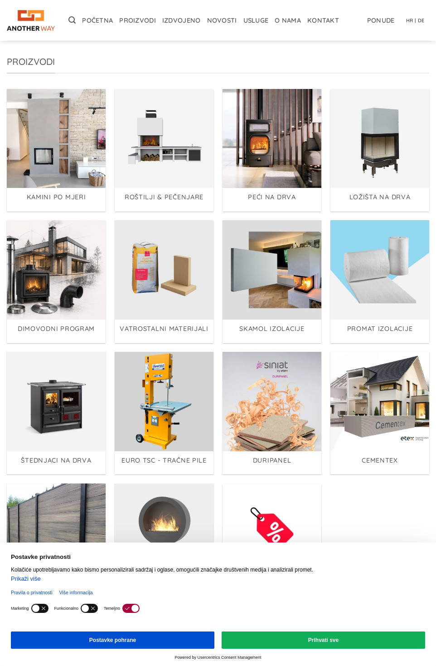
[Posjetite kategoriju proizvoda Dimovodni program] (56, 281)
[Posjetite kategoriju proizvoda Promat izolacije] (379, 281)
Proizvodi (137, 20)
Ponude (381, 20)
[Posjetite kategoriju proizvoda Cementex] (379, 413)
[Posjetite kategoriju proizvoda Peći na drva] (272, 150)
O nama (288, 20)
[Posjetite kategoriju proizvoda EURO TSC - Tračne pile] (164, 413)
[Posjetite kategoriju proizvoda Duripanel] (272, 413)
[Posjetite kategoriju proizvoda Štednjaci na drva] (56, 413)
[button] (72, 20)
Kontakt (323, 20)
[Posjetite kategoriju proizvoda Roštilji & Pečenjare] (164, 150)
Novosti (222, 20)
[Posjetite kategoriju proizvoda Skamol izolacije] (272, 281)
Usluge (256, 20)
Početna (97, 20)
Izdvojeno (181, 20)
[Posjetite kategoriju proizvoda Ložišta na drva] (379, 150)
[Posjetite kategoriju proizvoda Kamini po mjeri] (56, 150)
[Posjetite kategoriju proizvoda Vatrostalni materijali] (164, 281)
